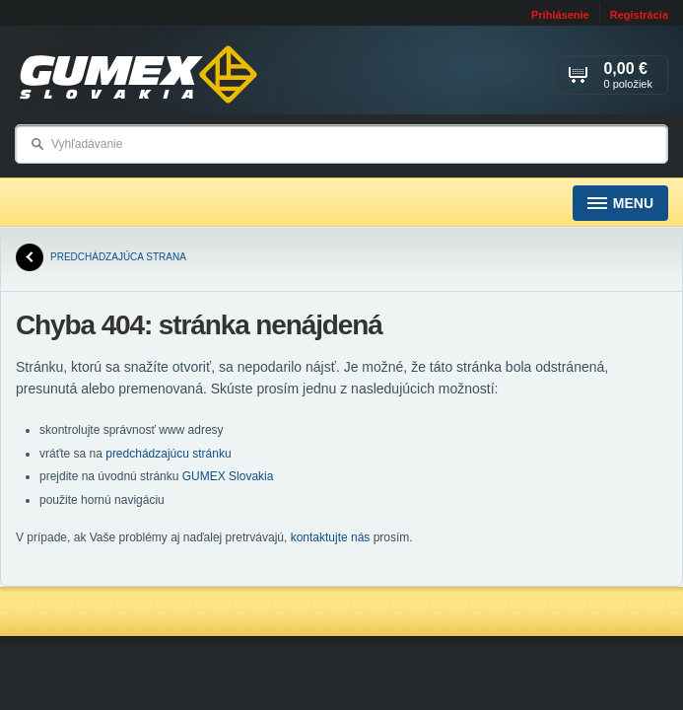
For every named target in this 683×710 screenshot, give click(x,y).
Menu (620, 203)
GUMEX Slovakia (228, 476)
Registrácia (639, 15)
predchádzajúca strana (101, 257)
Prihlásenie (560, 15)
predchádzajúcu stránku (168, 454)
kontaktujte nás (331, 537)
